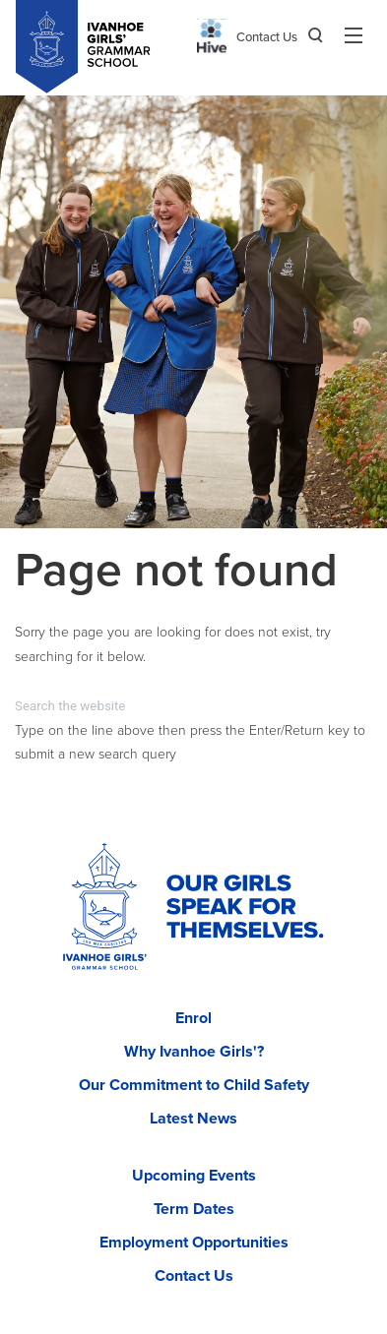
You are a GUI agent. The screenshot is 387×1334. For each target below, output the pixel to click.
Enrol (193, 1018)
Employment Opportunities (194, 1242)
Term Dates (194, 1209)
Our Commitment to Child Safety (194, 1085)
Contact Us (266, 37)
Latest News (193, 1118)
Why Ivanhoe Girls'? (194, 1051)
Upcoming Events (194, 1175)
